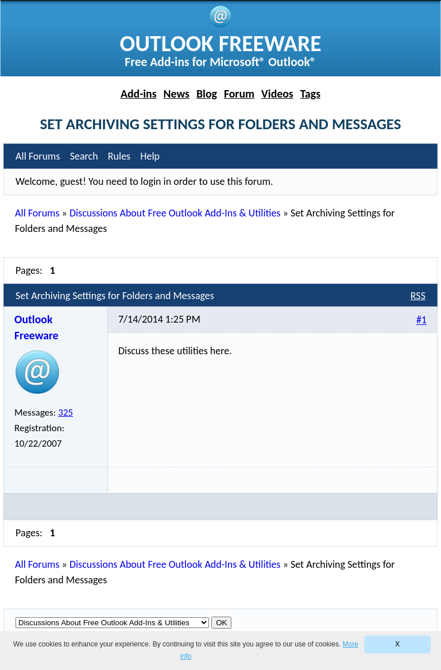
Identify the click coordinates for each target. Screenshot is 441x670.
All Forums (37, 213)
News (176, 93)
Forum (239, 93)
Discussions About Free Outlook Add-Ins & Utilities (175, 213)
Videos (277, 93)
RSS (418, 295)
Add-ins (139, 93)
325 (65, 412)
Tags (310, 93)
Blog (206, 93)
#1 (421, 320)
